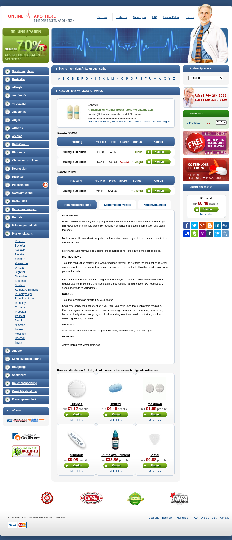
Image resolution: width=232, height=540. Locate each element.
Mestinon (20, 333)
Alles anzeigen (161, 121)
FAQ (154, 17)
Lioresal (20, 338)
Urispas (19, 267)
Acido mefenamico (122, 121)
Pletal (18, 320)
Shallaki (20, 285)
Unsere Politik (171, 17)
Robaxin (20, 241)
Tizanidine (21, 276)
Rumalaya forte (24, 298)
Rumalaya (21, 303)
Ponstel (20, 316)
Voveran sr (21, 263)
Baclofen (20, 245)
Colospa (20, 307)
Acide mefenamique (99, 121)
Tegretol (20, 272)
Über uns (102, 17)
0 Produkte (193, 122)
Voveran (20, 258)
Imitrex (19, 329)
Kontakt (190, 17)
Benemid (20, 281)
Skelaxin (20, 250)
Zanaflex (20, 254)
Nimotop (20, 325)
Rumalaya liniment (26, 289)
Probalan (20, 311)
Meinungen (139, 17)
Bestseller (121, 17)
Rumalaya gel (23, 294)
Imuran (19, 342)
